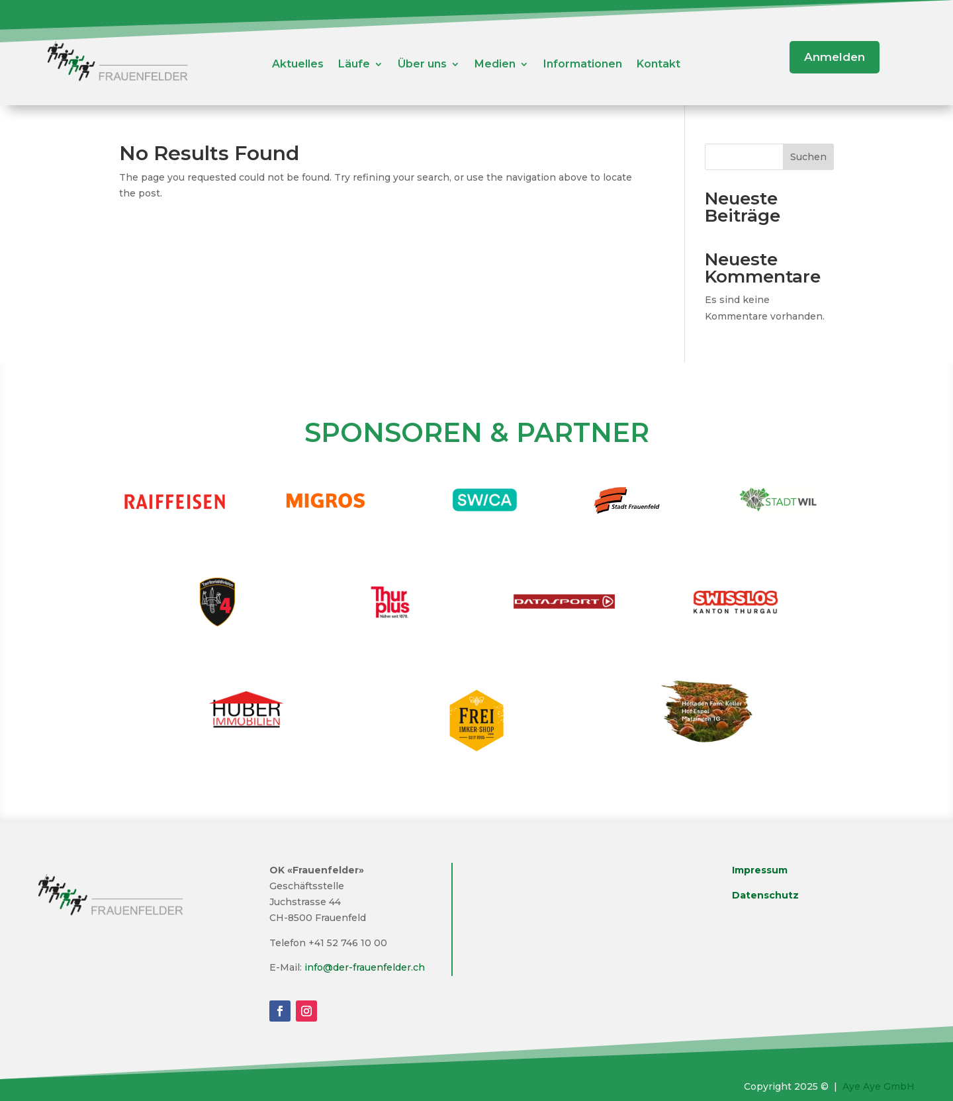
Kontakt (658, 65)
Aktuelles (298, 65)
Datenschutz (765, 895)
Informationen (582, 65)
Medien (495, 65)
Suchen (808, 157)
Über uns (422, 65)
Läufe (354, 65)
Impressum (760, 870)
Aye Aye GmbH (878, 1086)
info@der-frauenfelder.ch (364, 967)
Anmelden (834, 57)
